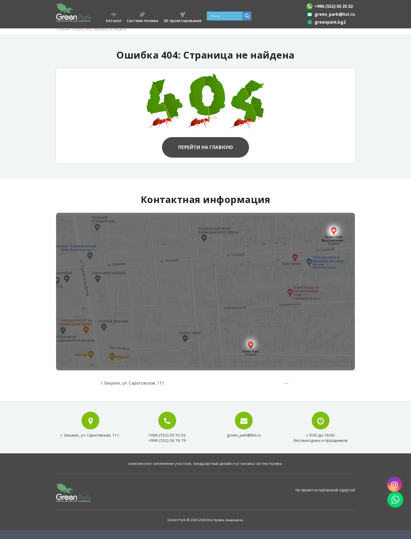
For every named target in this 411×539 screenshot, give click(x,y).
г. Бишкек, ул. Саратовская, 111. (90, 435)
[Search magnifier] (246, 16)
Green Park (176, 519)
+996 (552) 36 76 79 (167, 440)
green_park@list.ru (335, 14)
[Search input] (226, 16)
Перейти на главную (205, 147)
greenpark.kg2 (330, 22)
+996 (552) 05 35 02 (334, 6)
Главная (62, 29)
